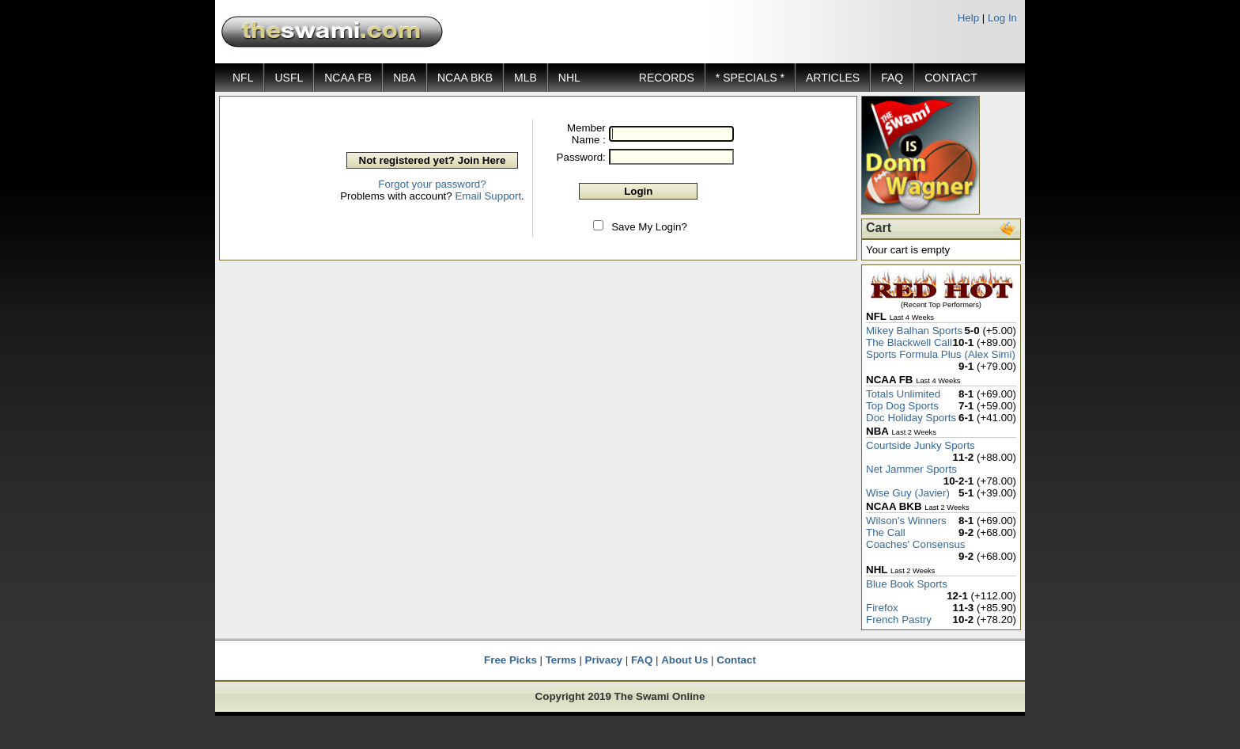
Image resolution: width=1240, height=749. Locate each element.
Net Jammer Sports (911, 469)
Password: (581, 157)
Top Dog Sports (902, 406)
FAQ (892, 77)
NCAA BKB (465, 77)
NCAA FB (348, 77)
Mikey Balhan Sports (914, 330)
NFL (242, 77)
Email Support (488, 196)
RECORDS (666, 77)
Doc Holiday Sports (911, 418)
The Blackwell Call (909, 342)
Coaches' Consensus (916, 544)
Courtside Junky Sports (920, 445)
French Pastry (899, 619)
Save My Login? (649, 227)
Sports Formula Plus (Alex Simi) (940, 354)
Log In (1002, 18)
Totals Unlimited (903, 394)
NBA (404, 77)
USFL (288, 77)
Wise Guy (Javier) (908, 493)
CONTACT (950, 77)
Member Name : (586, 134)
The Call (885, 532)
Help (968, 18)
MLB (525, 77)
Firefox (882, 608)
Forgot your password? (432, 184)
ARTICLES (833, 77)
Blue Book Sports (906, 584)
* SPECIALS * (750, 77)
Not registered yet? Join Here (432, 160)
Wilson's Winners (906, 521)
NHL (569, 77)
